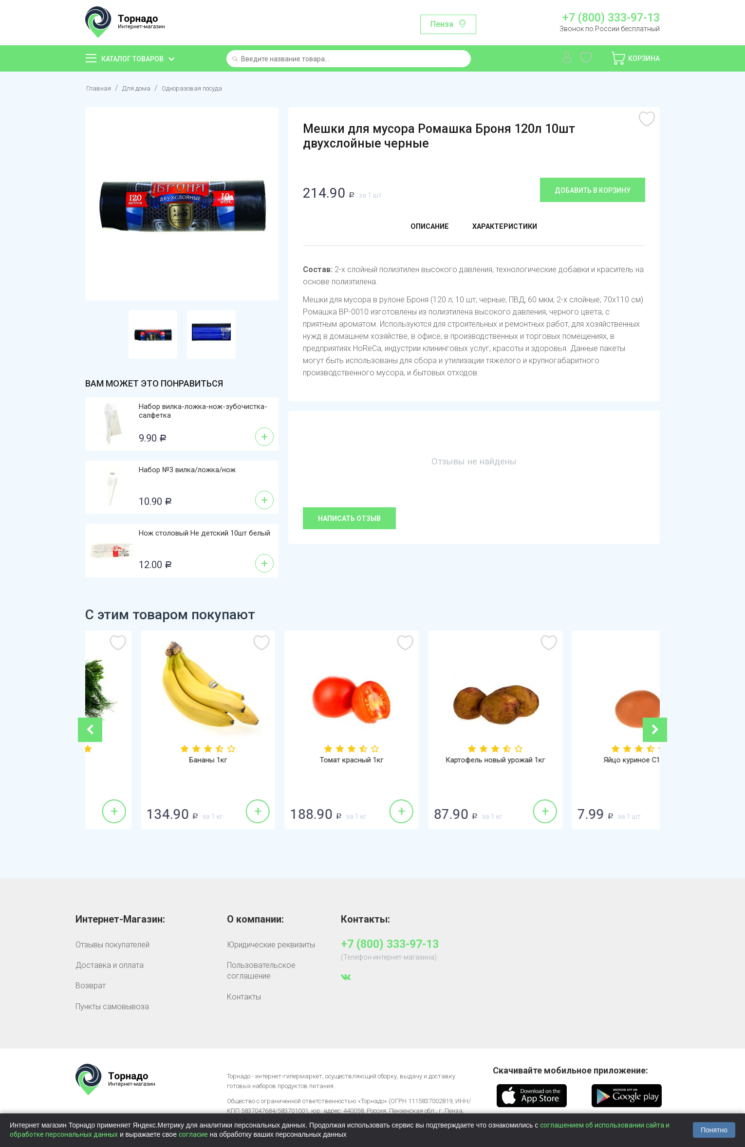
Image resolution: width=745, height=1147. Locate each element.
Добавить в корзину (593, 190)
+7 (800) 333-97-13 (611, 18)
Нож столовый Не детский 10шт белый (204, 533)
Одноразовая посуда (209, 87)
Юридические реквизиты (271, 944)
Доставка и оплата (109, 965)
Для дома (142, 87)
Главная (100, 87)
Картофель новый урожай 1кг (588, 760)
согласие (193, 1134)
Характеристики (509, 228)
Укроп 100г (157, 760)
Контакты (244, 996)
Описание (422, 228)
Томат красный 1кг (444, 760)
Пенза (441, 24)
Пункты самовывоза (112, 1006)
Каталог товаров (132, 59)
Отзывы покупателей (112, 944)
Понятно (714, 1130)
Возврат (90, 985)
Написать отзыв (349, 518)
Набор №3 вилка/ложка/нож (187, 469)
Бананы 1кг (300, 760)
